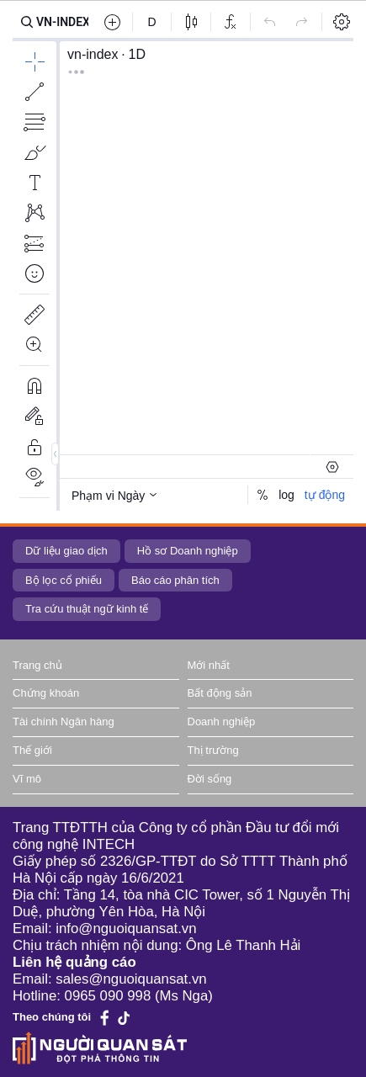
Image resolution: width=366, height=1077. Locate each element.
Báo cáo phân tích (175, 580)
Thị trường (213, 750)
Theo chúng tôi (52, 1017)
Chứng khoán (46, 693)
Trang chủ (37, 665)
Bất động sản (220, 693)
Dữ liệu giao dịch (66, 550)
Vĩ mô (27, 778)
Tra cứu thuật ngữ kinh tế (86, 608)
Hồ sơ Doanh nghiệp (187, 550)
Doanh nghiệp (222, 721)
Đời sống (210, 778)
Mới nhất (209, 665)
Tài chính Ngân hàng (63, 721)
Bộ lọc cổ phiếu (63, 580)
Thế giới (32, 750)
